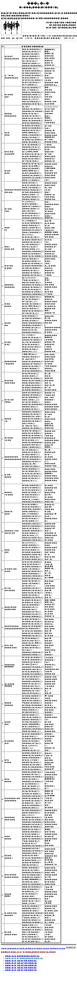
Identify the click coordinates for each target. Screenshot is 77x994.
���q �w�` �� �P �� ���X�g (21, 961)
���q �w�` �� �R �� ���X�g (21, 965)
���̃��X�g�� (57, 948)
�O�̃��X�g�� (41, 948)
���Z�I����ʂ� (10, 948)
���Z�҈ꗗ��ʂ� (26, 948)
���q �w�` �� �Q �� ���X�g (21, 963)
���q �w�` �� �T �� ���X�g (21, 970)
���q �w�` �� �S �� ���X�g (21, 968)
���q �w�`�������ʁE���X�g (22, 956)
